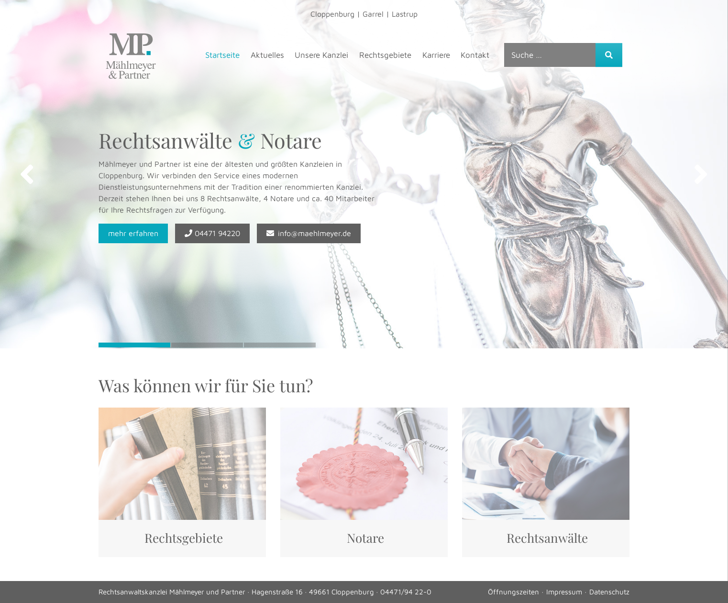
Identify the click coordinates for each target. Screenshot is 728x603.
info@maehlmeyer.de (308, 233)
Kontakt (475, 55)
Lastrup (405, 14)
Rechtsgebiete (385, 55)
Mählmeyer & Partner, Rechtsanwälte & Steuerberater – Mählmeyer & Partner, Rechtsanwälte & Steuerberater (131, 56)
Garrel (373, 14)
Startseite (222, 55)
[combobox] (550, 55)
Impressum (564, 592)
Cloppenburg (332, 14)
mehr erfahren (133, 233)
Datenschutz (609, 592)
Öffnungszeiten (513, 592)
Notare (365, 537)
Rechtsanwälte (547, 537)
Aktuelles (267, 55)
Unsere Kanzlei (321, 55)
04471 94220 (212, 233)
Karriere (436, 55)
